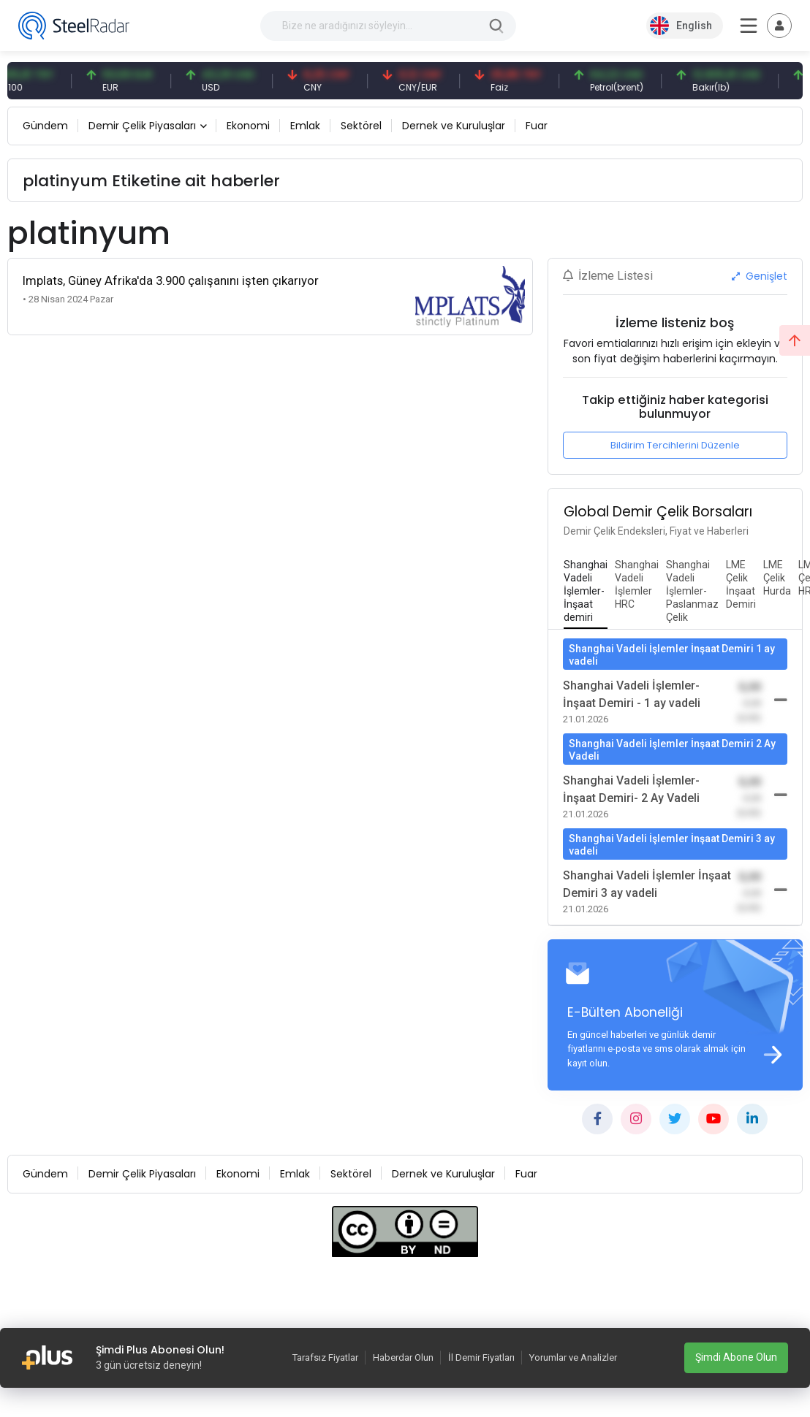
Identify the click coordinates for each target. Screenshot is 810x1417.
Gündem (45, 125)
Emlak (305, 125)
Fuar (537, 125)
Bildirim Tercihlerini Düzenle (675, 445)
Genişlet (759, 276)
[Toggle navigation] (779, 25)
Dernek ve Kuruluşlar (453, 125)
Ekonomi (248, 125)
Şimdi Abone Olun (736, 1357)
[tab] (586, 591)
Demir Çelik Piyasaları (142, 125)
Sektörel (361, 125)
